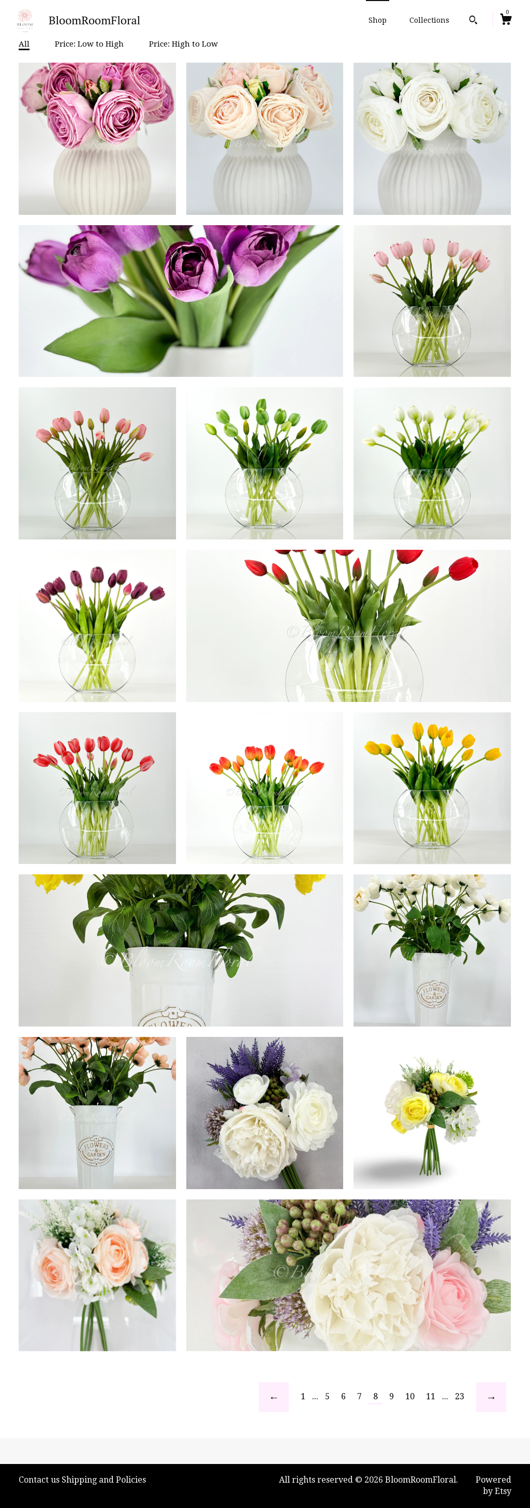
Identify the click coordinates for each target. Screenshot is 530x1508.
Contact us (39, 1480)
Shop (378, 20)
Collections (429, 20)
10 (410, 1396)
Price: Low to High (89, 44)
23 (459, 1396)
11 (430, 1396)
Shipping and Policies (104, 1480)
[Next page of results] (491, 1397)
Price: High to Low (183, 44)
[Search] (473, 21)
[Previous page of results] (274, 1397)
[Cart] (505, 20)
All (24, 44)
